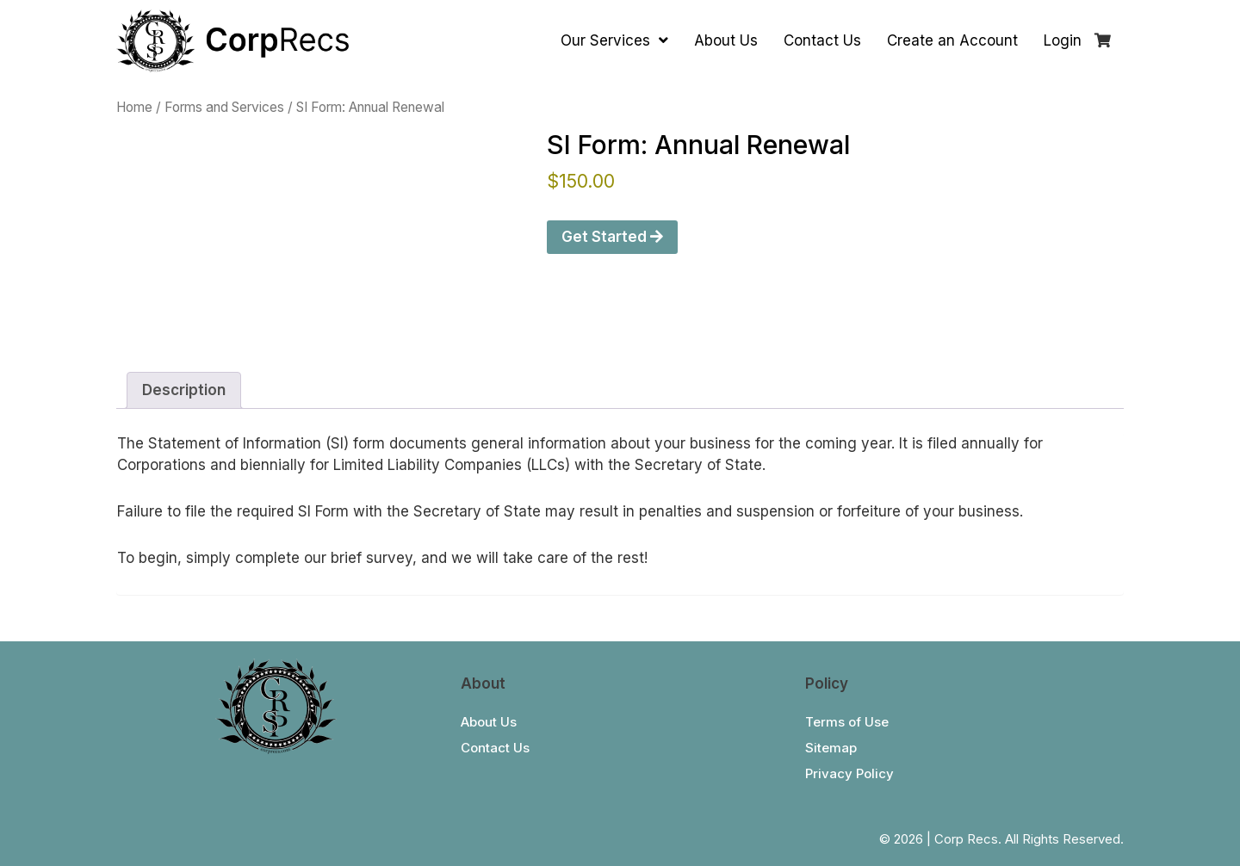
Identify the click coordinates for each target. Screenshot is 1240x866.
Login (1063, 40)
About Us (726, 40)
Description (184, 390)
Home (134, 107)
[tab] (184, 390)
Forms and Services (224, 107)
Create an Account (952, 40)
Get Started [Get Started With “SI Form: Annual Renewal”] (612, 236)
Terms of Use (847, 722)
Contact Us (822, 40)
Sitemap (831, 747)
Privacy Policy (849, 773)
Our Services (614, 40)
